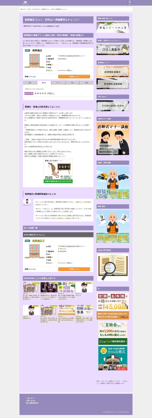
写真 (72, 83)
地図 (86, 83)
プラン (58, 83)
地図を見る (63, 248)
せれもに (114, 412)
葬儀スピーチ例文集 (83, 202)
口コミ (44, 83)
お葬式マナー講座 (63, 218)
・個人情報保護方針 (32, 403)
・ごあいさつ (29, 398)
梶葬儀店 (37, 241)
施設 (29, 83)
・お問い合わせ (30, 400)
